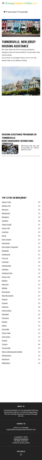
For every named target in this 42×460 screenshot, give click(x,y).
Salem (4, 326)
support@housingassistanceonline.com (21, 429)
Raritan (4, 322)
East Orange (6, 239)
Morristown (6, 292)
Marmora (5, 284)
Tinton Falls (6, 333)
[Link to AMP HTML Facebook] (21, 454)
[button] (3, 3)
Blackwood (6, 213)
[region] (21, 115)
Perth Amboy (6, 311)
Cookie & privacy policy (21, 443)
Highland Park (7, 273)
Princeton (5, 318)
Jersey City (6, 277)
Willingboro (6, 363)
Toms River (6, 337)
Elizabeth (5, 251)
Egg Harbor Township (10, 247)
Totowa (4, 340)
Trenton (5, 344)
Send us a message (21, 427)
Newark (5, 299)
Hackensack (6, 266)
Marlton (4, 281)
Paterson (5, 307)
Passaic (5, 303)
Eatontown (6, 243)
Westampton (6, 355)
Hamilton (5, 269)
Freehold (5, 262)
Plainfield (5, 314)
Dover (4, 236)
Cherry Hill (6, 228)
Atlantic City (6, 206)
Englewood (6, 254)
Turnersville (23, 12)
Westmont (5, 359)
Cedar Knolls (6, 224)
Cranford (5, 232)
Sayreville (5, 329)
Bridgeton (5, 217)
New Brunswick (7, 296)
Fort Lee (5, 258)
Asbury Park (6, 202)
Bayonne (5, 209)
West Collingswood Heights (12, 352)
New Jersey (12, 12)
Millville (4, 288)
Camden (5, 221)
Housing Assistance (21, 439)
